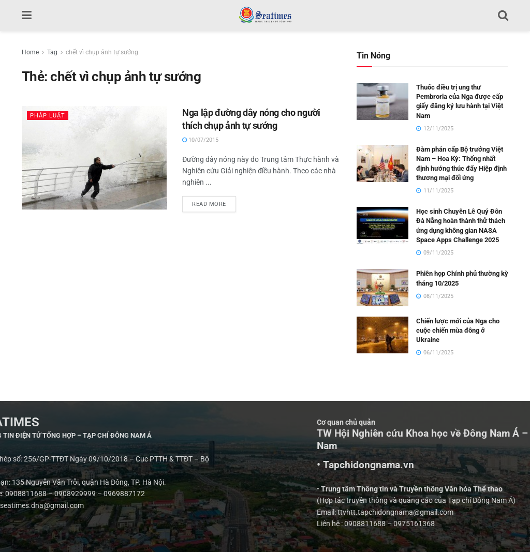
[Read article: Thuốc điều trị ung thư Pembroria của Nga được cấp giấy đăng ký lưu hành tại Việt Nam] (382, 101)
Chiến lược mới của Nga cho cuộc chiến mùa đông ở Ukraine (457, 330)
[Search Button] (503, 15)
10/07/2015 (200, 140)
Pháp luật (47, 115)
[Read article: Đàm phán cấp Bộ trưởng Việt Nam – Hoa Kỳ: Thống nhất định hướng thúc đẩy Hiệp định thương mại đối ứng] (382, 163)
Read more (214, 201)
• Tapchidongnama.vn (472, 465)
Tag (52, 52)
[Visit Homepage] (265, 15)
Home (30, 52)
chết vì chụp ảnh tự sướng (102, 52)
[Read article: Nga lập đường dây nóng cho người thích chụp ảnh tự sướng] (94, 158)
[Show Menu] (27, 15)
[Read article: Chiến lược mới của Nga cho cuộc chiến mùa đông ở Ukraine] (382, 335)
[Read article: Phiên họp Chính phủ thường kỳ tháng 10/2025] (382, 287)
